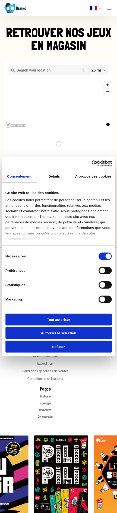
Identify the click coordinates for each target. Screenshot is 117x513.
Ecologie (45, 403)
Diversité (45, 410)
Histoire (45, 396)
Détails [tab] (54, 176)
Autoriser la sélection (58, 333)
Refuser (58, 346)
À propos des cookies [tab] (93, 176)
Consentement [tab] (19, 176)
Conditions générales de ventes (45, 371)
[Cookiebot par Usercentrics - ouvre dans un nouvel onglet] (91, 163)
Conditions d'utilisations (45, 379)
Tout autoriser (58, 319)
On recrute (45, 416)
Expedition (45, 363)
